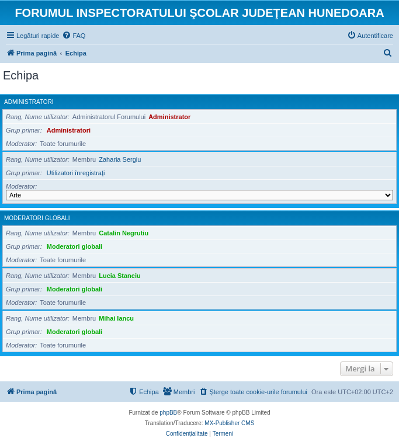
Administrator (169, 116)
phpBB (168, 412)
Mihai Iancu (116, 318)
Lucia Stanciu (120, 275)
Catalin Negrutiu (123, 233)
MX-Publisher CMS (229, 423)
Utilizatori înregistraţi (76, 172)
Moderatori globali (37, 218)
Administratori (29, 102)
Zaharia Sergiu (120, 159)
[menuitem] (73, 36)
